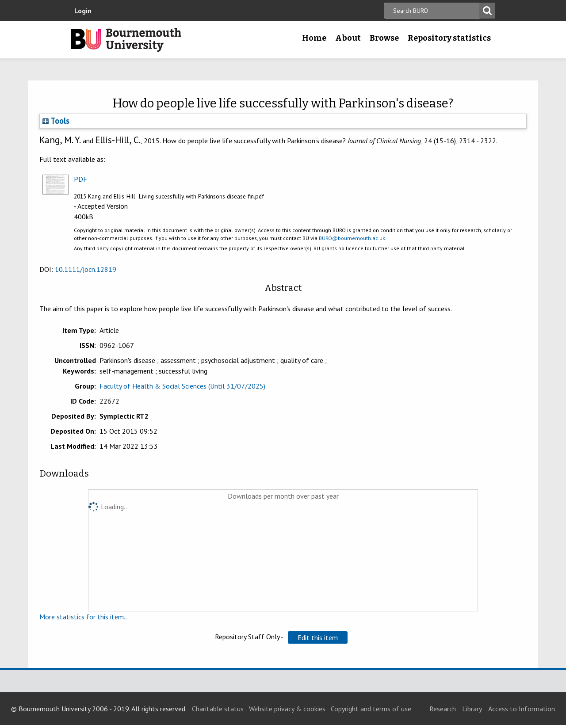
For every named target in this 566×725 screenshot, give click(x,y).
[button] (318, 637)
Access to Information (521, 708)
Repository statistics (449, 38)
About (348, 38)
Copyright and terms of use (371, 708)
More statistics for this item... (84, 616)
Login (83, 10)
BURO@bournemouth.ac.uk (352, 238)
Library (472, 708)
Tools (55, 120)
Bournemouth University (126, 40)
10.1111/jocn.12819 (85, 269)
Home (314, 38)
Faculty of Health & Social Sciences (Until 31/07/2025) (182, 386)
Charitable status (218, 708)
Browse (384, 38)
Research (442, 708)
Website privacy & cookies (287, 708)
